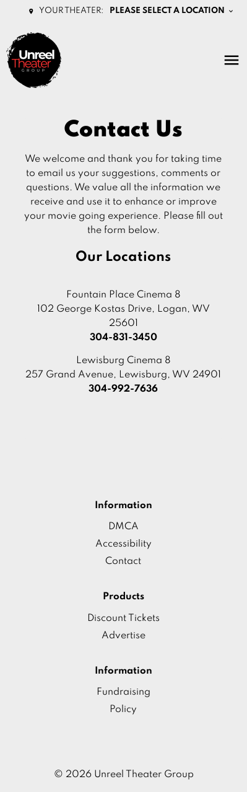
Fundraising (123, 692)
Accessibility (123, 544)
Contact (123, 561)
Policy (123, 710)
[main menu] (231, 60)
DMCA (123, 527)
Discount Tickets (123, 618)
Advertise (123, 636)
